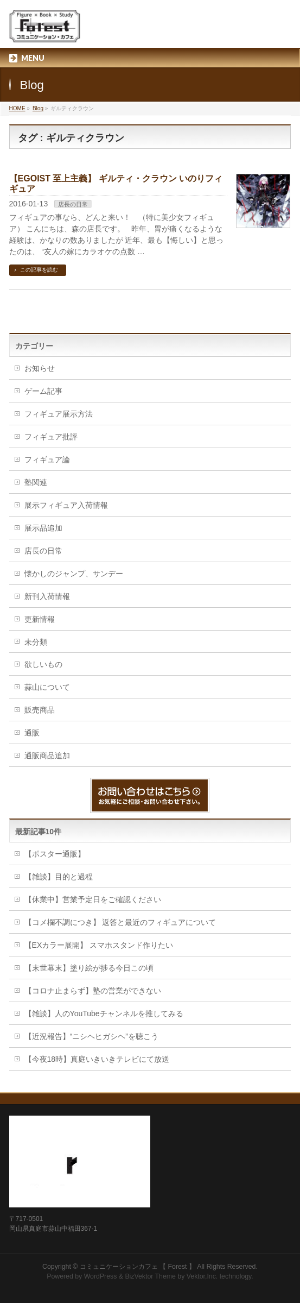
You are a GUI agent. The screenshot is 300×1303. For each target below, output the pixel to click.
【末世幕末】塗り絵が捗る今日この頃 (89, 968)
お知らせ (39, 368)
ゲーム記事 (43, 391)
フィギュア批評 (51, 436)
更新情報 (39, 619)
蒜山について (47, 687)
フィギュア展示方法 (58, 414)
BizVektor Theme (150, 1276)
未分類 (35, 642)
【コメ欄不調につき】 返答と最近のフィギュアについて (120, 922)
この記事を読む (39, 270)
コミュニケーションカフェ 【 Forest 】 (137, 1266)
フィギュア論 (47, 459)
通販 (32, 732)
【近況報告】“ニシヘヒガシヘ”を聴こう (91, 1036)
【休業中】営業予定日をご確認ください (92, 899)
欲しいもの (43, 664)
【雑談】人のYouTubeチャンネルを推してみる (103, 1013)
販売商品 (39, 710)
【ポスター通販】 (54, 853)
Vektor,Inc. (202, 1276)
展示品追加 (43, 528)
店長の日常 (73, 204)
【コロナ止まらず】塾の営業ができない (92, 990)
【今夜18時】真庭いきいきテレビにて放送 (97, 1059)
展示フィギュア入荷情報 (66, 505)
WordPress (100, 1276)
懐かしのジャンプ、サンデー (73, 573)
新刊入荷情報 (47, 596)
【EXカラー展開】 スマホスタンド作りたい (99, 945)
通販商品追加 (47, 755)
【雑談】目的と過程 (58, 876)
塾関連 (35, 482)
